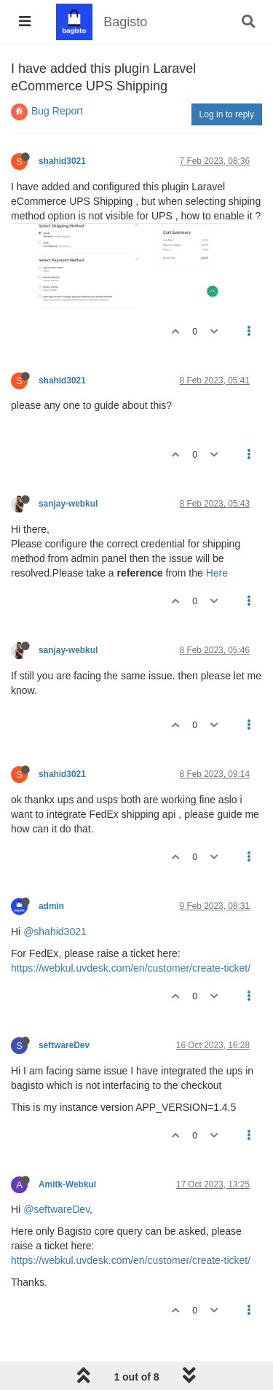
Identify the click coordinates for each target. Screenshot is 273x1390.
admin (51, 906)
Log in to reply (226, 114)
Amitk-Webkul (67, 1184)
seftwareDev (64, 1045)
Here (217, 573)
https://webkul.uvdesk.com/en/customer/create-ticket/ (130, 968)
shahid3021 (62, 161)
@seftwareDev (56, 1209)
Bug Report (57, 111)
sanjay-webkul (68, 504)
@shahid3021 (55, 931)
